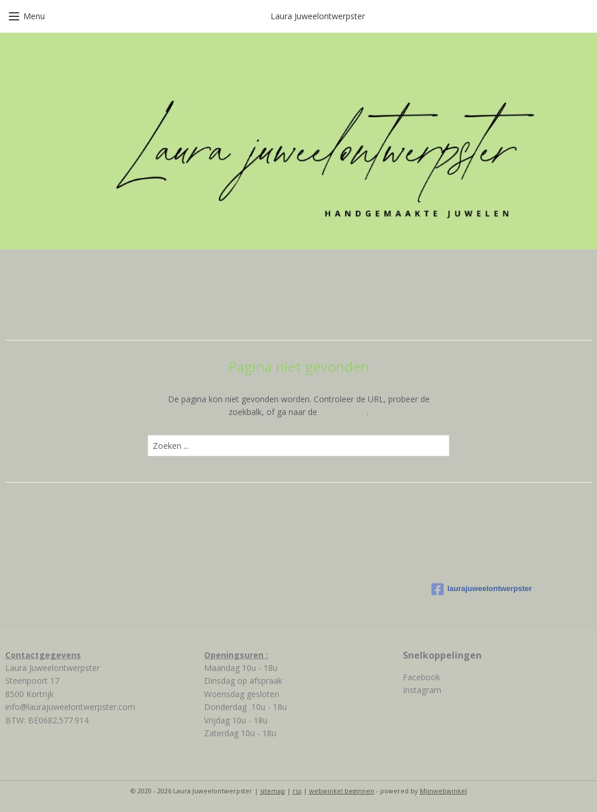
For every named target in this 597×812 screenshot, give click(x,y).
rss (297, 790)
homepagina (343, 411)
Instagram (422, 689)
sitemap (272, 790)
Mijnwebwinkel (443, 790)
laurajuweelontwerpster (481, 589)
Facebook (421, 677)
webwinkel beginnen (341, 790)
